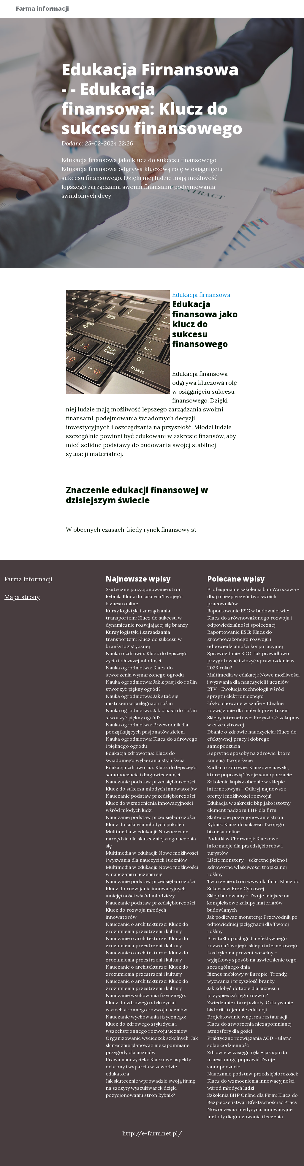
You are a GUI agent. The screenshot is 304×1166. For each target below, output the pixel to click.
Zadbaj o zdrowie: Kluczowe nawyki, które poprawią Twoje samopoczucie (249, 770)
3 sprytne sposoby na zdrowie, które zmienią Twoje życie (248, 756)
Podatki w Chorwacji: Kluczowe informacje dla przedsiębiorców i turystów (245, 846)
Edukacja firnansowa (201, 294)
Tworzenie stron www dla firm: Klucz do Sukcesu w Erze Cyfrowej (253, 884)
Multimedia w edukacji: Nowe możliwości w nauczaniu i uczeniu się (152, 870)
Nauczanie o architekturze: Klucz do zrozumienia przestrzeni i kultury (147, 927)
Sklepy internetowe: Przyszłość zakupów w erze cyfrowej (253, 721)
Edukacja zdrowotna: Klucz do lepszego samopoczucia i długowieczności (151, 770)
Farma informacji (46, 10)
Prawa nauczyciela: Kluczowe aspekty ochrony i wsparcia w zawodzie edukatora (148, 1066)
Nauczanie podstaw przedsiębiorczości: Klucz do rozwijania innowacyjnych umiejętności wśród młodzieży (151, 888)
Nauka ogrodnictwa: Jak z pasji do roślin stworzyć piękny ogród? (151, 685)
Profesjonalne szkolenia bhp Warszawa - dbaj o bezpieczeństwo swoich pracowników (253, 596)
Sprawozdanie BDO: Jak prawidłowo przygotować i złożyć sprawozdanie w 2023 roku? (250, 660)
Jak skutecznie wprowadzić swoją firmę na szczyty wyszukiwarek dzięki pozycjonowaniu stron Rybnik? (150, 1088)
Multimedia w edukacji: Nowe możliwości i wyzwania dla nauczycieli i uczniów (152, 856)
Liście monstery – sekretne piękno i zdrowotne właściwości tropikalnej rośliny (247, 867)
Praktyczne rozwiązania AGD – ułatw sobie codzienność (249, 1041)
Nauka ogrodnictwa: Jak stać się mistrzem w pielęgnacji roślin (142, 699)
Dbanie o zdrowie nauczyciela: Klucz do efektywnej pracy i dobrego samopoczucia (252, 739)
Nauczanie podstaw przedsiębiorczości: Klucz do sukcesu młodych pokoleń (151, 820)
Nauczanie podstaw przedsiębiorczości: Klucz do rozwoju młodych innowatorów (151, 910)
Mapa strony (22, 597)
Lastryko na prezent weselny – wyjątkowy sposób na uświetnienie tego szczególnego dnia (252, 960)
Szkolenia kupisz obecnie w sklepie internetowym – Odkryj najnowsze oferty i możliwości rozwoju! (246, 789)
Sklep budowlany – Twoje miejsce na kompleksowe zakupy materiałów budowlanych (248, 903)
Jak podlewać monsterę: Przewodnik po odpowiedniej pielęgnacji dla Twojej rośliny (252, 924)
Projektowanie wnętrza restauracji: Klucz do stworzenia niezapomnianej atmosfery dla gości (249, 1024)
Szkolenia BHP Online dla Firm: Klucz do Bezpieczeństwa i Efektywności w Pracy (252, 1098)
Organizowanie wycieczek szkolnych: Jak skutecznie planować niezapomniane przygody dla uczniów (152, 1045)
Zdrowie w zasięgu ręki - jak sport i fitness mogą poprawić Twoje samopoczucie (247, 1059)
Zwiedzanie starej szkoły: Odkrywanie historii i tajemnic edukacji (250, 1006)
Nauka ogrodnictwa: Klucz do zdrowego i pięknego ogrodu (151, 742)
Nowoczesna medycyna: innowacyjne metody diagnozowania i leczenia (249, 1112)
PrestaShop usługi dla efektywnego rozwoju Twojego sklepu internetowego (253, 941)
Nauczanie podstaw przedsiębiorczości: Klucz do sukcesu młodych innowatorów (151, 785)
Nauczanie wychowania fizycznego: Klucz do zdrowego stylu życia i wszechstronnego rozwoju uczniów (146, 1002)
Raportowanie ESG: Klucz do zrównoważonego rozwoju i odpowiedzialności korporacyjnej (245, 639)
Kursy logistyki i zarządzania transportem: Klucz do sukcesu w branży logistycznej (144, 639)
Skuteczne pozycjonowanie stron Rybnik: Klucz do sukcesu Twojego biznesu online (144, 596)
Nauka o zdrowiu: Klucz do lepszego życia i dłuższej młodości (147, 656)
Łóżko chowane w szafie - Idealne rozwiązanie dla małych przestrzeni (248, 706)
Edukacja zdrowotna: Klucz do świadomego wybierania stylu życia (145, 756)
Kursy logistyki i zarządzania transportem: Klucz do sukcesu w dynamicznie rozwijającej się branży (147, 618)
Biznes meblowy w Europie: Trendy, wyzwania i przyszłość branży (247, 977)
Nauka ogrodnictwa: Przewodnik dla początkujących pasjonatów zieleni (147, 728)
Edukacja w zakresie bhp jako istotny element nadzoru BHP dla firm (248, 806)
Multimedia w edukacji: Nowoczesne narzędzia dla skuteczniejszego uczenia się (151, 838)
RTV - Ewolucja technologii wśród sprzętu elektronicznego (245, 692)
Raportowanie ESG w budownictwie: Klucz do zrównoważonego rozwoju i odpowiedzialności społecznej (249, 618)
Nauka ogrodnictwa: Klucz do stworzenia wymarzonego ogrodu (145, 671)
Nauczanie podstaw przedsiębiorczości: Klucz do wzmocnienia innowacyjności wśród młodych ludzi (151, 803)
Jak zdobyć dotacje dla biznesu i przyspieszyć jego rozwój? (243, 991)
